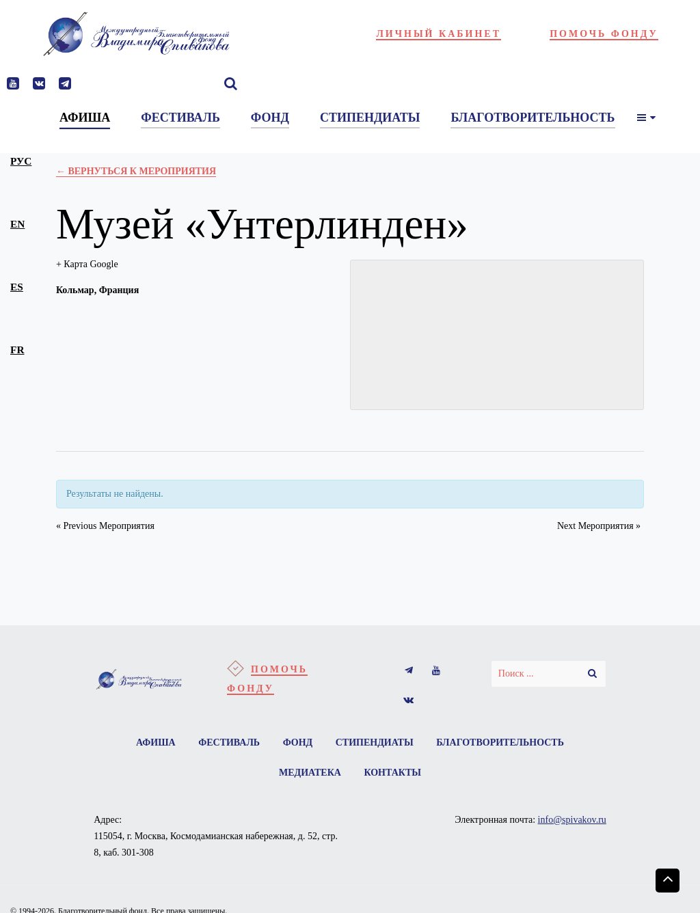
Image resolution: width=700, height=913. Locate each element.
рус (20, 161)
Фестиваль (229, 742)
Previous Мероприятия (105, 526)
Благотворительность (500, 742)
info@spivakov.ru (572, 820)
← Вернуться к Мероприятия (136, 171)
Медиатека (310, 772)
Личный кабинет (438, 34)
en (17, 224)
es (16, 286)
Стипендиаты (375, 742)
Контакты (392, 772)
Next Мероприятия (599, 526)
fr (17, 349)
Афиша (156, 742)
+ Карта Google (87, 264)
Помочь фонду (604, 34)
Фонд (298, 742)
